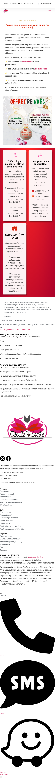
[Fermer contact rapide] (1, 593)
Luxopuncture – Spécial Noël (40, 162)
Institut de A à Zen (35, 557)
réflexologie (27, 62)
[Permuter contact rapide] (1, 777)
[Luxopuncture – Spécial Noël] (40, 155)
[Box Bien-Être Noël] (14, 228)
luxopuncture (41, 69)
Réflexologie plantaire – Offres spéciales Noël (14, 164)
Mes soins (3, 775)
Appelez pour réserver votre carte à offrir (15, 329)
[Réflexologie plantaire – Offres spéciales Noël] (14, 155)
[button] (50, 11)
